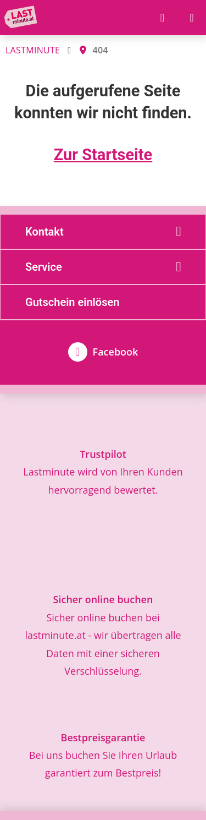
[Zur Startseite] (22, 17)
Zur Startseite (103, 154)
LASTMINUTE (32, 50)
